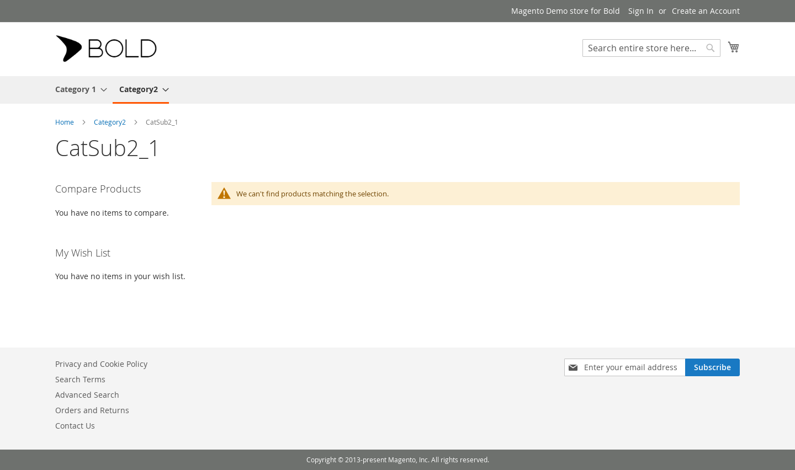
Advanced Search (87, 394)
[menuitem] (78, 89)
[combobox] (651, 48)
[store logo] (110, 48)
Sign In (641, 11)
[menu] (397, 90)
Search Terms (80, 379)
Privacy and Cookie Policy (101, 364)
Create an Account (706, 11)
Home (65, 122)
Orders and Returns (92, 410)
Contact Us (75, 425)
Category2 (111, 122)
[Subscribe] (712, 367)
